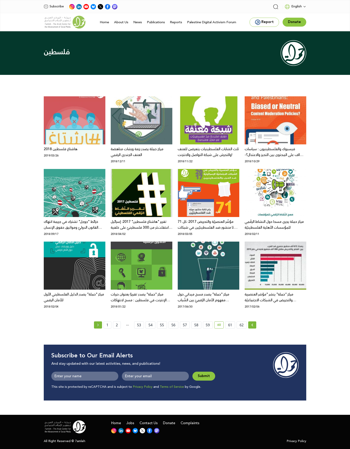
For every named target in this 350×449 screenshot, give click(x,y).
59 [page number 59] (208, 325)
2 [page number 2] (117, 325)
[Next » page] (252, 325)
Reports (176, 22)
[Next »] (252, 325)
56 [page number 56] (173, 325)
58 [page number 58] (196, 325)
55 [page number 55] (162, 325)
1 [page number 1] (107, 325)
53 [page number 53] (139, 325)
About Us (121, 22)
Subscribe (54, 6)
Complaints (190, 423)
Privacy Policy (142, 386)
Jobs (130, 423)
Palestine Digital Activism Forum (211, 22)
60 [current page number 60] (220, 326)
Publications (156, 22)
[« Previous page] (98, 325)
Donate (169, 423)
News (137, 22)
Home (104, 22)
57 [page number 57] (185, 325)
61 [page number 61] (230, 325)
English (293, 6)
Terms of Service (172, 386)
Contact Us (149, 423)
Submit (204, 376)
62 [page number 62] (242, 325)
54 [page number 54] (150, 325)
